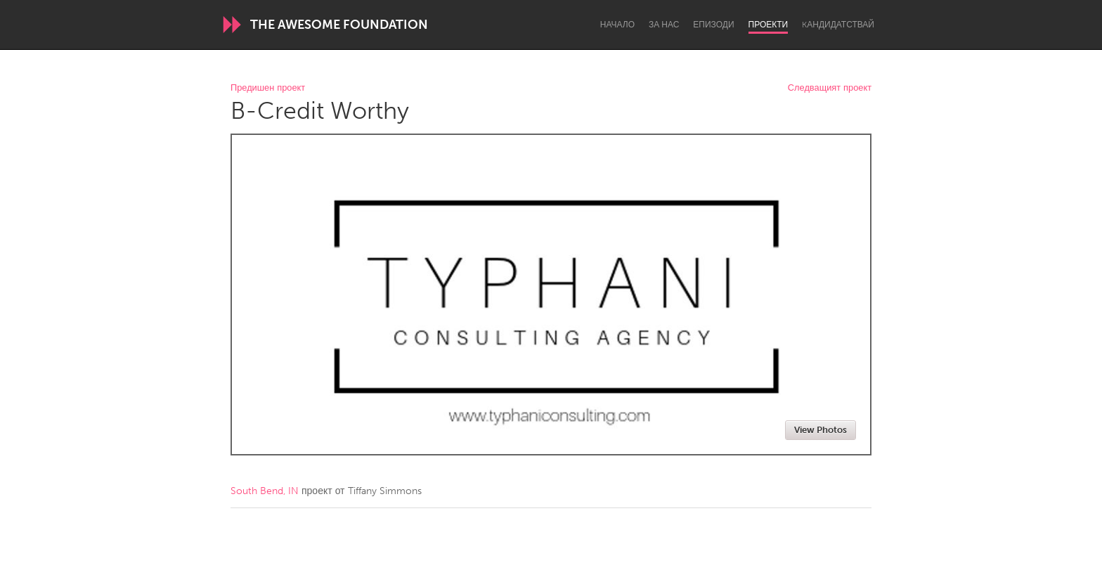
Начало (617, 25)
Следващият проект (829, 88)
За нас (664, 25)
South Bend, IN (265, 491)
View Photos (820, 430)
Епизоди (713, 25)
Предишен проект (268, 88)
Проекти (768, 25)
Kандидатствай (838, 25)
